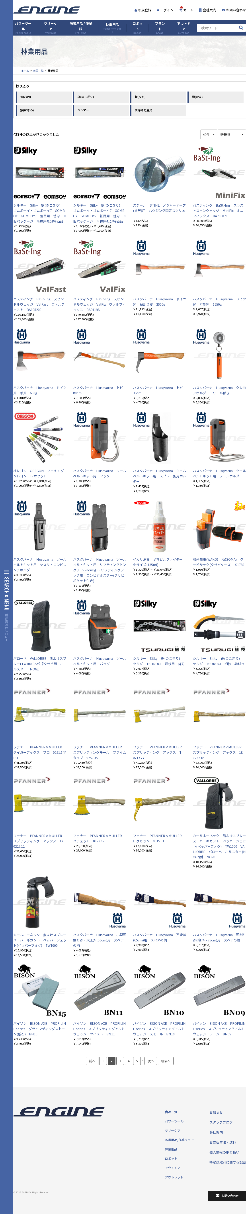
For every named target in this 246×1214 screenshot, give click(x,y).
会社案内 (207, 10)
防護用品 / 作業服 (81, 28)
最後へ (166, 1061)
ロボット (138, 28)
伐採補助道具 (143, 110)
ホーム (25, 70)
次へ (150, 1061)
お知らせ (216, 1112)
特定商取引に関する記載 (227, 1162)
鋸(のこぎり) (85, 97)
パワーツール (23, 28)
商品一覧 (38, 70)
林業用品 (112, 28)
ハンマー (83, 110)
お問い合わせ (234, 10)
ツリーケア (50, 28)
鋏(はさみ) (27, 110)
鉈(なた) (140, 97)
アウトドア (183, 28)
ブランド (160, 28)
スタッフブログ (221, 1122)
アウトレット (174, 1177)
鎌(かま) (197, 97)
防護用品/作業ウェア (179, 1140)
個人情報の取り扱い (224, 1152)
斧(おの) (25, 97)
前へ (92, 1061)
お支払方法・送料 (222, 1142)
